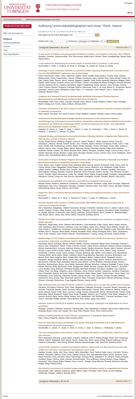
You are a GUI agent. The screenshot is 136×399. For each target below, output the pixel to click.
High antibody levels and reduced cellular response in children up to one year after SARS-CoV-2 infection (84, 285)
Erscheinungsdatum (11, 43)
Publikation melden (17, 26)
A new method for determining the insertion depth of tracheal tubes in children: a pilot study (78, 63)
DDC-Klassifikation (11, 54)
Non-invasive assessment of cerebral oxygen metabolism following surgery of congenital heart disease (83, 368)
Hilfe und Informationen (13, 33)
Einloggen (129, 3)
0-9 (39, 32)
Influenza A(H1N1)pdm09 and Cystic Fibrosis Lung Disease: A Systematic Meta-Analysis (76, 316)
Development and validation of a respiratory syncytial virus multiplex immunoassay (74, 181)
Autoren (6, 47)
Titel (5, 50)
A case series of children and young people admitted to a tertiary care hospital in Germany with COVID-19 (84, 54)
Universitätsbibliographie (13, 19)
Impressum (118, 396)
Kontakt (5, 396)
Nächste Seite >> (123, 47)
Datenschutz (128, 396)
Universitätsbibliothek (105, 396)
